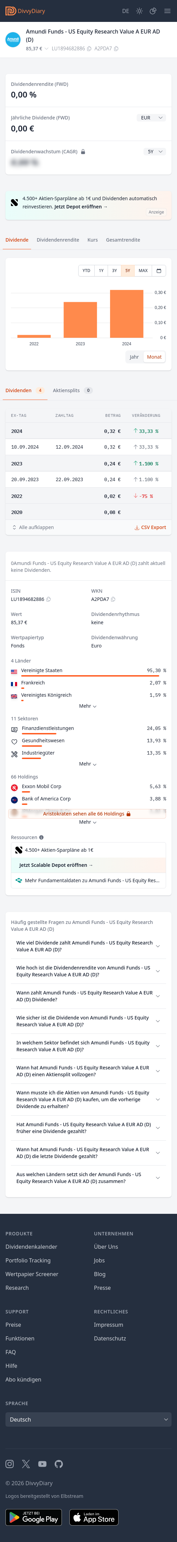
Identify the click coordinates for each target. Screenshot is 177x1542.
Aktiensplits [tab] (73, 390)
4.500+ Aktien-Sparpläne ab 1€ (59, 850)
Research (17, 1288)
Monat (154, 357)
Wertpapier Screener (31, 1274)
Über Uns (106, 1246)
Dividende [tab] (16, 239)
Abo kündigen (23, 1379)
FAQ (10, 1352)
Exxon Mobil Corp (41, 786)
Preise (13, 1324)
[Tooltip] (40, 837)
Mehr (88, 706)
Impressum (108, 1324)
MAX (143, 270)
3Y (114, 270)
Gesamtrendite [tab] (123, 239)
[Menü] (167, 11)
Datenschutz (110, 1338)
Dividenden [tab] (25, 390)
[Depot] (153, 11)
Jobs (99, 1260)
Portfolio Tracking (28, 1260)
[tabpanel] (88, 314)
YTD (87, 270)
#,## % (24, 162)
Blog (100, 1274)
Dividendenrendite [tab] (58, 239)
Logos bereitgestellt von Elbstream (44, 1496)
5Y (127, 270)
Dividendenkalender (31, 1246)
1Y (101, 270)
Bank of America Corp (46, 798)
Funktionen (20, 1338)
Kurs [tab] (92, 239)
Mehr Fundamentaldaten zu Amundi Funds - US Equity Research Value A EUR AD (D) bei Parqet (92, 880)
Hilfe (11, 1366)
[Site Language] (125, 10)
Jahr (134, 357)
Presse (102, 1288)
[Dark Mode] (139, 11)
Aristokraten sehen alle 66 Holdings (87, 813)
